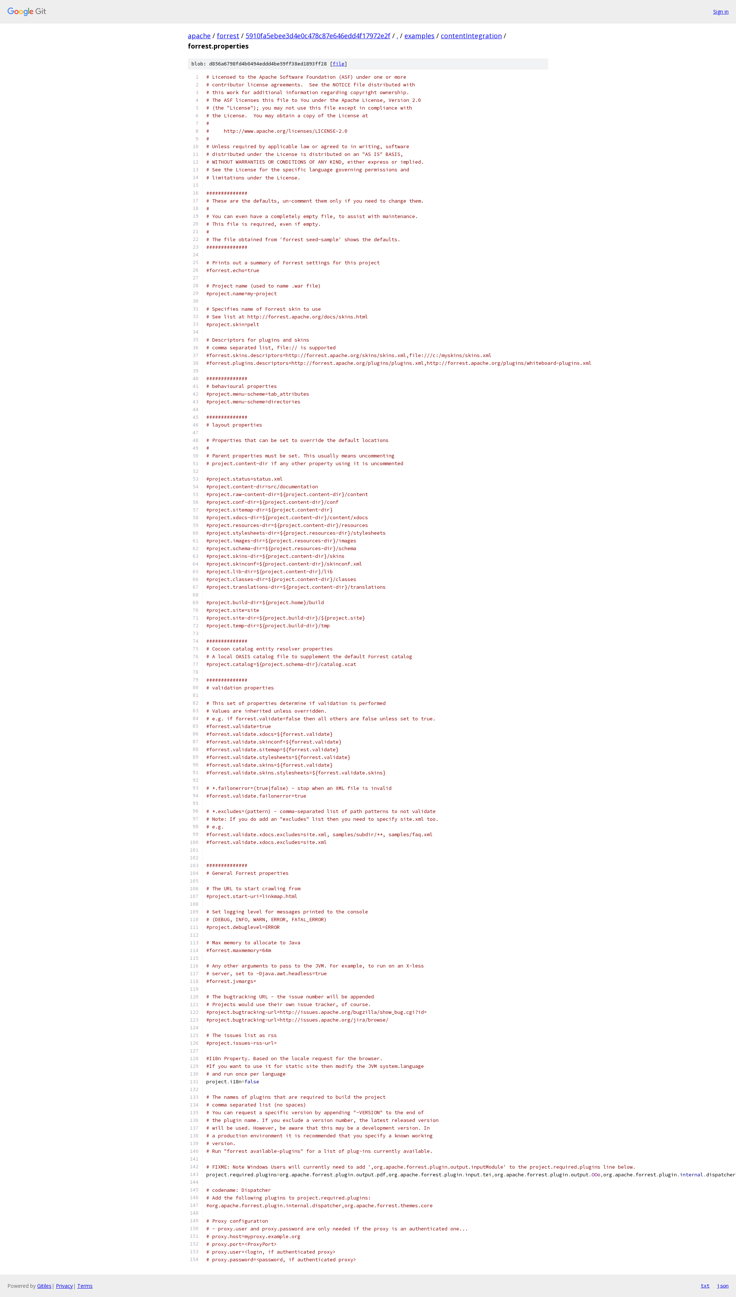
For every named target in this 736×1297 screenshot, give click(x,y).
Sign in (721, 11)
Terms (85, 1285)
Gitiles (44, 1285)
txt (705, 1285)
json (723, 1285)
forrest (228, 35)
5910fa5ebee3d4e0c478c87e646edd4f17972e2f (318, 35)
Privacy (64, 1285)
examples (419, 35)
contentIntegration (471, 35)
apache (199, 35)
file (338, 64)
